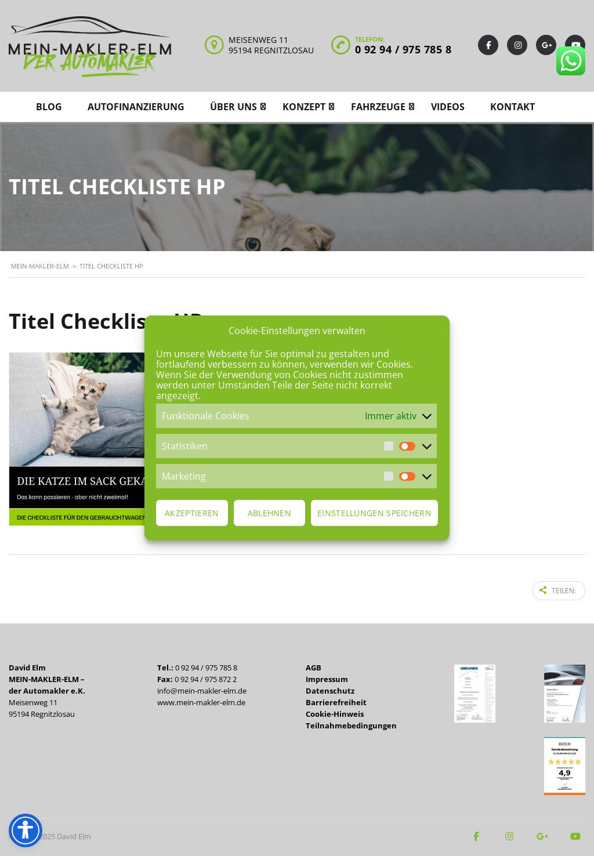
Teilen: (557, 589)
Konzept (303, 106)
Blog (49, 106)
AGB (313, 665)
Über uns (233, 106)
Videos (448, 106)
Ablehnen (269, 512)
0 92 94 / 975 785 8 (403, 49)
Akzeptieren (192, 512)
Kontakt (512, 106)
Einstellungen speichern (374, 512)
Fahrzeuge (378, 106)
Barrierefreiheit (336, 700)
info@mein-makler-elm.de (202, 688)
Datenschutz (330, 688)
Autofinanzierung (136, 106)
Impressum (327, 677)
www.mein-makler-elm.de (201, 700)
